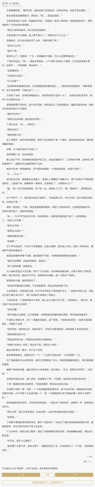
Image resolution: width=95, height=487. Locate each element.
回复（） (88, 462)
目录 (47, 475)
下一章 (74, 475)
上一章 (21, 475)
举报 (89, 457)
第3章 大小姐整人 (11, 3)
